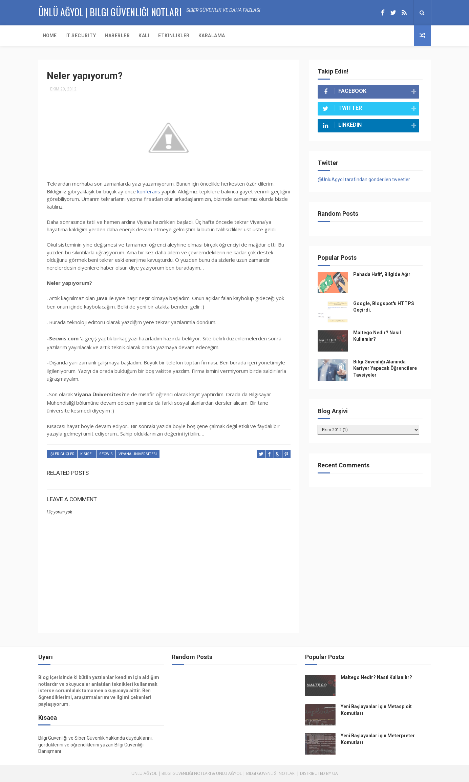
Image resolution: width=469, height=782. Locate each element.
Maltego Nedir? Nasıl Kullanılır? (376, 677)
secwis (106, 454)
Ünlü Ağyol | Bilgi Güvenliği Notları (171, 773)
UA (335, 773)
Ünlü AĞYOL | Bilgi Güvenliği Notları (110, 12)
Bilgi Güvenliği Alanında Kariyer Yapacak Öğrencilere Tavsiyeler (385, 368)
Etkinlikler (174, 35)
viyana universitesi (138, 454)
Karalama (211, 35)
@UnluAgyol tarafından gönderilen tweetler (364, 179)
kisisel (86, 454)
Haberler (117, 35)
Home (50, 35)
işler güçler (61, 454)
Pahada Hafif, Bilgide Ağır (381, 274)
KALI (143, 35)
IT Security (80, 35)
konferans (148, 191)
